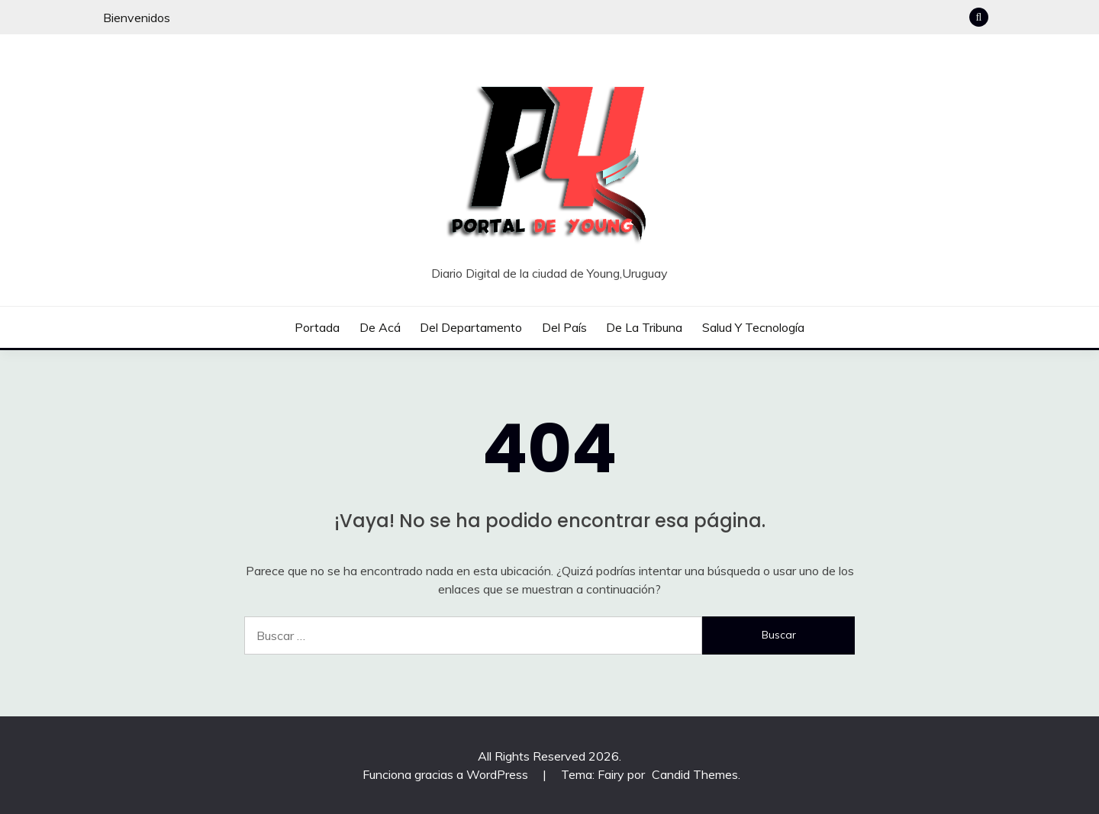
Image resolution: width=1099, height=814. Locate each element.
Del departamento (471, 327)
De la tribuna (644, 327)
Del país (564, 327)
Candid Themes (695, 774)
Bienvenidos (136, 17)
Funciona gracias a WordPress (447, 774)
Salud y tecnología (753, 327)
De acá (380, 327)
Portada (317, 327)
